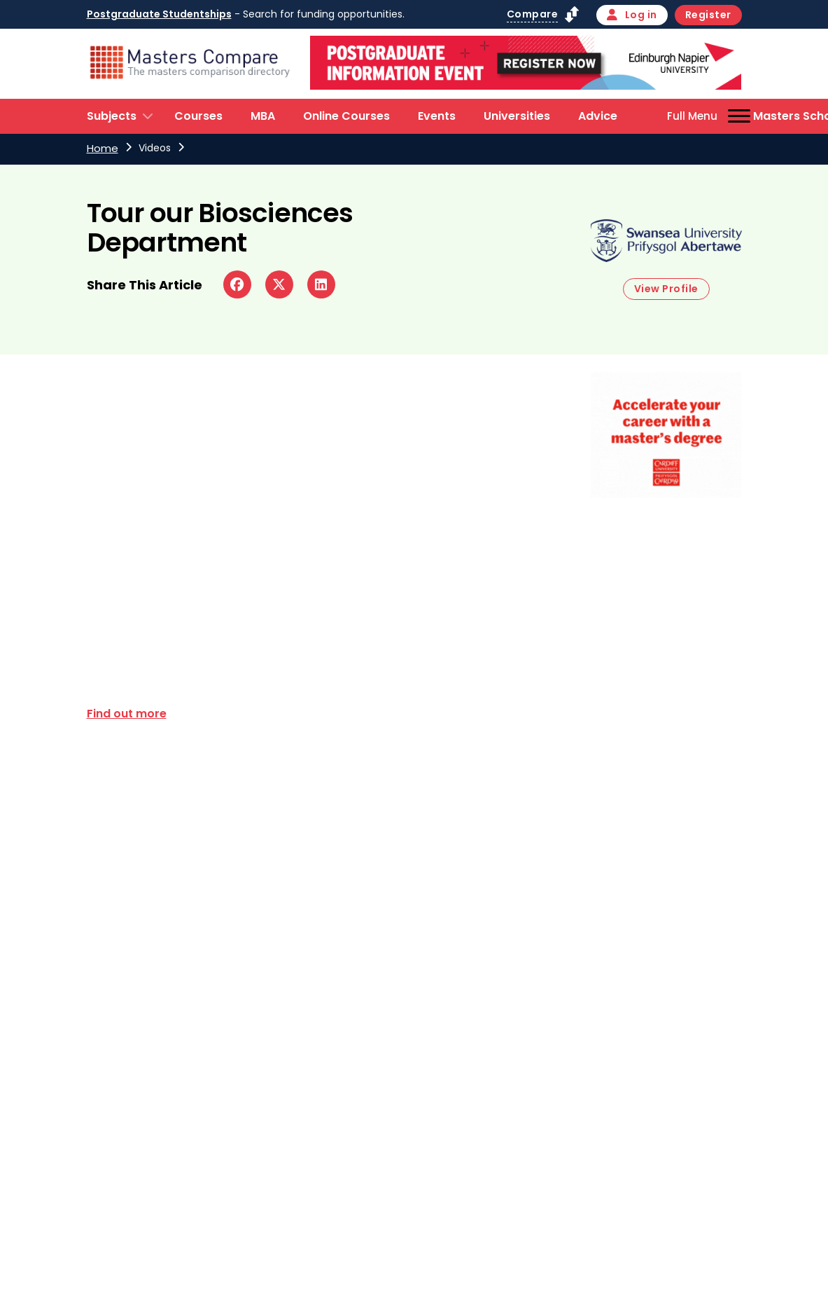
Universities (517, 116)
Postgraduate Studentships (159, 14)
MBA (263, 116)
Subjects (111, 116)
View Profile (666, 289)
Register (708, 15)
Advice (597, 116)
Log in (632, 15)
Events (437, 116)
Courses (198, 116)
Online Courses (346, 116)
